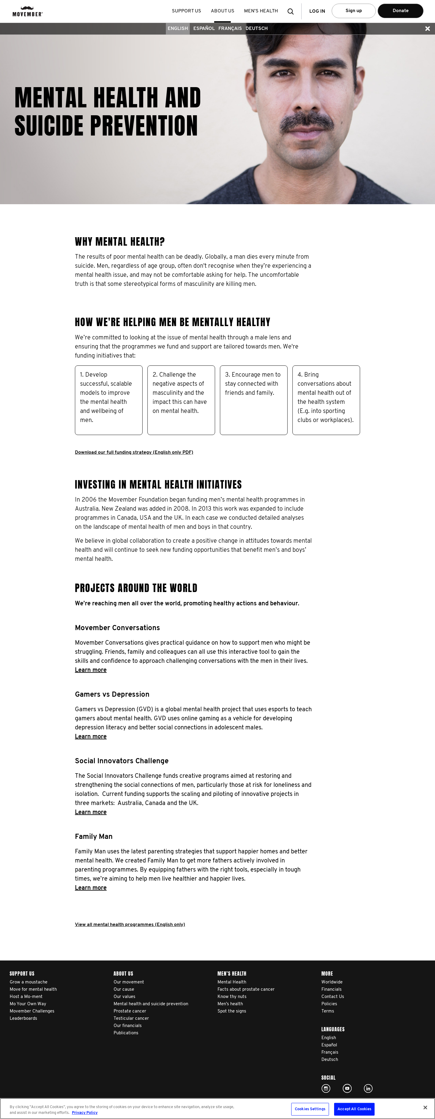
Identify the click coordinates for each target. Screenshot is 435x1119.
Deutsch (257, 28)
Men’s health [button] (262, 11)
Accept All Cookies (354, 1109)
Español (204, 28)
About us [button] (223, 11)
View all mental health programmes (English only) (130, 924)
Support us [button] (187, 11)
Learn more (91, 670)
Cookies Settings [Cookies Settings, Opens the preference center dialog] (310, 1109)
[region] (217, 1108)
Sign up (354, 10)
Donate (401, 10)
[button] (292, 11)
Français (230, 28)
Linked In (368, 1088)
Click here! (325, 1088)
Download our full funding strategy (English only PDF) (134, 452)
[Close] (425, 1107)
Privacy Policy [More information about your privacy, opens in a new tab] (85, 1113)
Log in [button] (317, 11)
